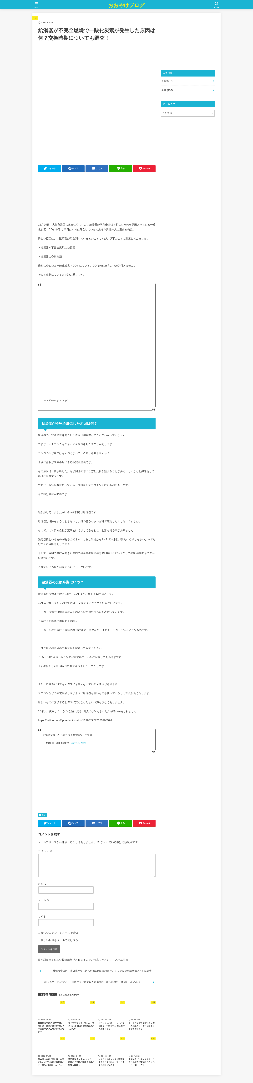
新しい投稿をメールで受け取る (59, 944)
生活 (35, 17)
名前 (42, 887)
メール (44, 904)
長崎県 (166, 81)
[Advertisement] (97, 197)
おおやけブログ (126, 5)
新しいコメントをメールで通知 (59, 936)
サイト (42, 920)
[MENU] (36, 5)
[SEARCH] (216, 5)
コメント (45, 851)
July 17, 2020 (78, 743)
